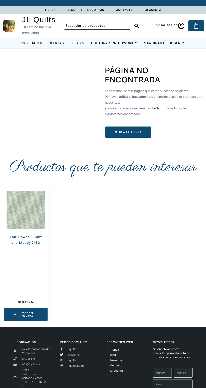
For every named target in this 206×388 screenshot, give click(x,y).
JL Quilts (39, 20)
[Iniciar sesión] (181, 26)
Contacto (124, 10)
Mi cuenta (153, 10)
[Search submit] (136, 26)
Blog (72, 10)
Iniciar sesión (166, 25)
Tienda (50, 10)
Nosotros (95, 10)
